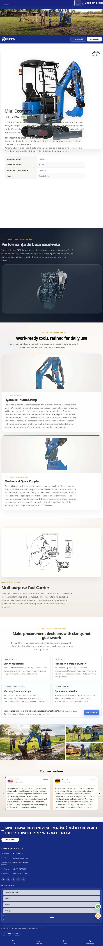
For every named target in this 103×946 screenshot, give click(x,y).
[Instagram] (18, 879)
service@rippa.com (20, 862)
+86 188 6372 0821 (20, 874)
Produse (38, 942)
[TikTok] (13, 879)
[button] (78, 39)
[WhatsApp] (98, 906)
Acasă (12, 942)
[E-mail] (98, 916)
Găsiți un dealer (94, 3)
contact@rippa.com (20, 858)
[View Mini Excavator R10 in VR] (96, 54)
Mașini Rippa (26, 928)
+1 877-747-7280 (19, 869)
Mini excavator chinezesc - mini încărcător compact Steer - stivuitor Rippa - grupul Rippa (51, 830)
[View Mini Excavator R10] (51, 742)
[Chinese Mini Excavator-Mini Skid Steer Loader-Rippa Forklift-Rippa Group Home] (8, 39)
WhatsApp (90, 942)
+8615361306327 (19, 853)
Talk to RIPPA (10, 840)
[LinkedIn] (23, 879)
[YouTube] (8, 879)
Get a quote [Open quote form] (94, 39)
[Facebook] (3, 879)
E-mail (64, 942)
